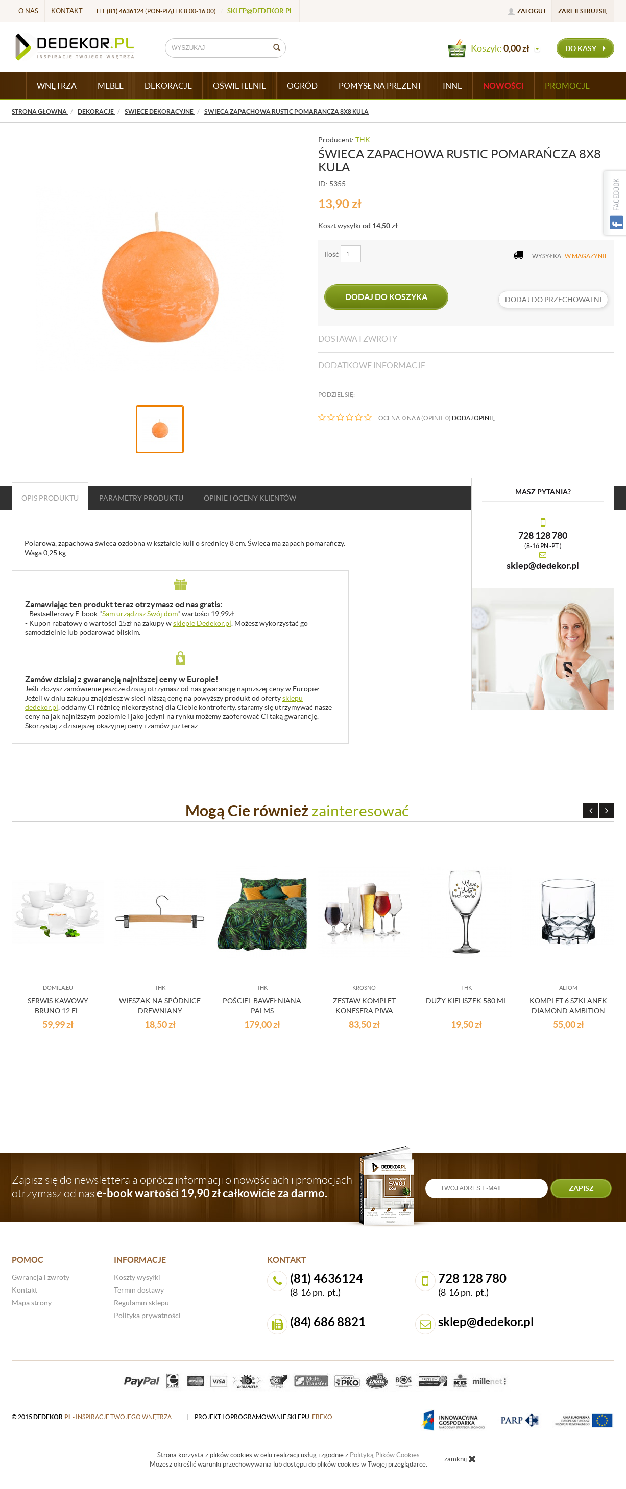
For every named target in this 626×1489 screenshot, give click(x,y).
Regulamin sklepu (141, 1303)
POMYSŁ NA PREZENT (380, 85)
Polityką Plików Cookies (385, 1455)
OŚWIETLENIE (239, 85)
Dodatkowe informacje (371, 365)
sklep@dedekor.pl (260, 11)
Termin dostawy (139, 1290)
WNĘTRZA (57, 85)
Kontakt (67, 11)
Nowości (503, 85)
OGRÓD (302, 85)
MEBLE (111, 85)
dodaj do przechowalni (553, 299)
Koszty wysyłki (137, 1277)
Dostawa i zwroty (357, 338)
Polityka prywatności (147, 1315)
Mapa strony (32, 1303)
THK (362, 140)
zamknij (460, 1459)
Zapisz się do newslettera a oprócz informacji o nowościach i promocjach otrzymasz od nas (182, 1186)
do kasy (585, 48)
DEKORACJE (168, 85)
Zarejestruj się (583, 11)
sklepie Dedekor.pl (202, 623)
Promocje (567, 85)
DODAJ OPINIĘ (473, 418)
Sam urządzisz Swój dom (139, 614)
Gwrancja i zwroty (40, 1277)
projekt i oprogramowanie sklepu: (263, 1416)
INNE (452, 85)
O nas (28, 11)
